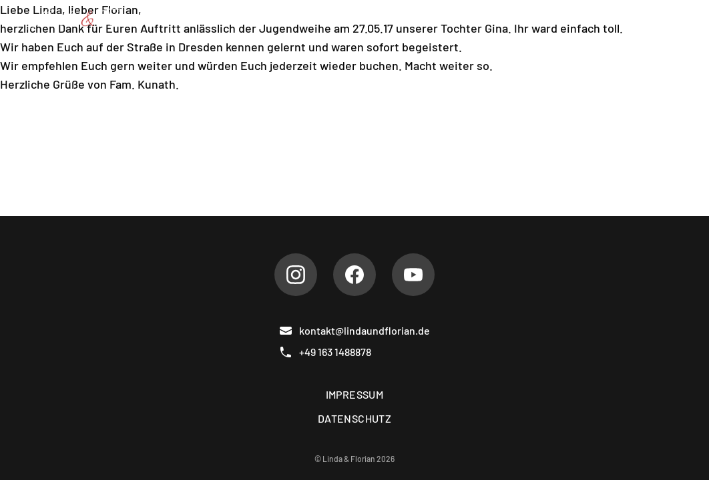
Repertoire (310, 18)
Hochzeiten (396, 18)
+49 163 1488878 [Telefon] (325, 352)
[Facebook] (354, 274)
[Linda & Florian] (89, 18)
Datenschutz (354, 418)
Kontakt (646, 18)
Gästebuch (571, 18)
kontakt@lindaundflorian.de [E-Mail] (354, 330)
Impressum (355, 394)
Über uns (231, 18)
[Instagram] (295, 274)
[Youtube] (413, 274)
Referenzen (484, 18)
